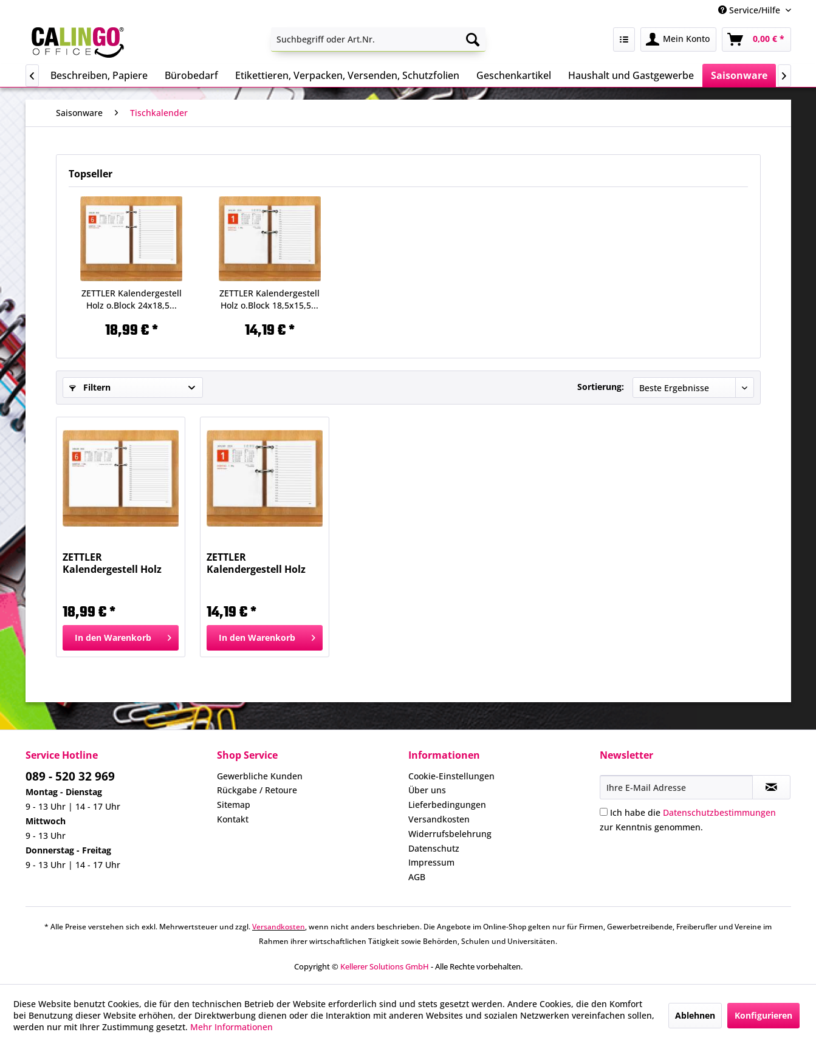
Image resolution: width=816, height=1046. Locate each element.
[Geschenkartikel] (514, 75)
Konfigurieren (763, 1015)
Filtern (90, 387)
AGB (416, 877)
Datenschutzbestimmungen (719, 812)
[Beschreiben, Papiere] (99, 75)
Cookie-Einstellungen (451, 776)
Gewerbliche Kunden (260, 776)
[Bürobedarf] (191, 75)
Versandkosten (439, 819)
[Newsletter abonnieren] (771, 787)
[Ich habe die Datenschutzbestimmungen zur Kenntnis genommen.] (604, 812)
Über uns (427, 790)
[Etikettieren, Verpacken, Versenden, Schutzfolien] (347, 75)
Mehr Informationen (231, 1027)
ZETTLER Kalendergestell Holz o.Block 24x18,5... (131, 299)
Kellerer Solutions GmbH (384, 966)
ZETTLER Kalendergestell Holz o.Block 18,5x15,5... (269, 299)
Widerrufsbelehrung (450, 833)
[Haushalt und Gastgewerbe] (631, 75)
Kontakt (233, 819)
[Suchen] (472, 39)
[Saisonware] (739, 75)
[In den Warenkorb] (121, 638)
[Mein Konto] (678, 39)
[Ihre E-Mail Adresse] (676, 787)
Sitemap (233, 804)
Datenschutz (433, 848)
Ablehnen (695, 1015)
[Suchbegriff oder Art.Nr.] (378, 39)
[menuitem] (378, 39)
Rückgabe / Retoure (257, 790)
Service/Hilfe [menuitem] (750, 10)
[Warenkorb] (756, 39)
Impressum (431, 862)
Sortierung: (600, 386)
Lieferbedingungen (447, 804)
